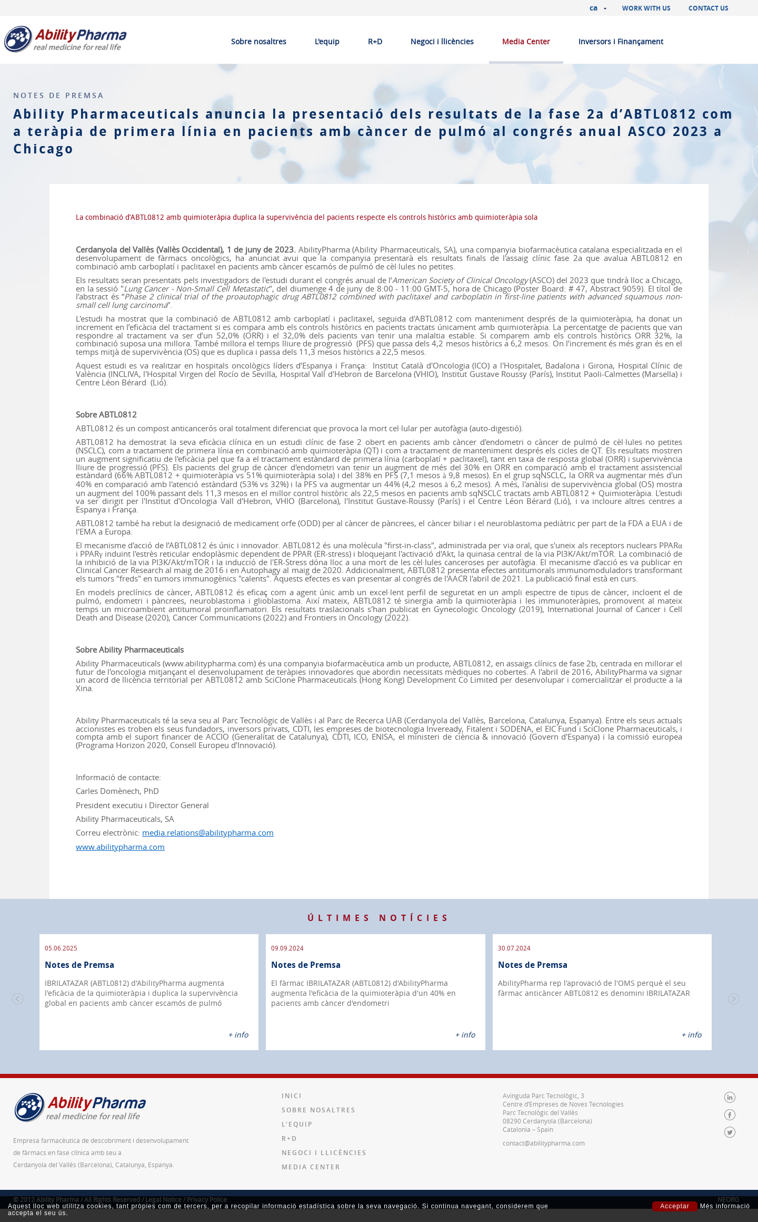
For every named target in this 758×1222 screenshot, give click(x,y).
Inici (292, 1095)
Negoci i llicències (442, 41)
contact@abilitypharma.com (544, 1143)
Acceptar (674, 1206)
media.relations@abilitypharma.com (208, 833)
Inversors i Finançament (621, 41)
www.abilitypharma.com (120, 847)
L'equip (327, 41)
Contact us (709, 8)
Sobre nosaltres (258, 41)
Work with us (646, 8)
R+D (375, 41)
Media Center (526, 41)
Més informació (725, 1206)
